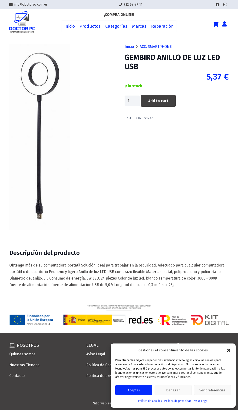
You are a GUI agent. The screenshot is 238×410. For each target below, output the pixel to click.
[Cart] (215, 24)
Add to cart (158, 101)
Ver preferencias (212, 390)
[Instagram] (225, 4)
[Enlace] (22, 22)
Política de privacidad (178, 401)
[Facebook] (217, 4)
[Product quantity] (132, 101)
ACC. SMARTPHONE (156, 46)
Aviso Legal (201, 401)
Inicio (129, 46)
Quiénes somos (22, 354)
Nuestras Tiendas (24, 365)
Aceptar (134, 390)
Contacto (17, 375)
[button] (228, 350)
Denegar (173, 390)
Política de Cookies (150, 401)
